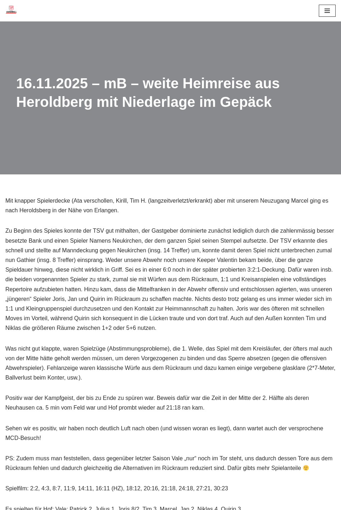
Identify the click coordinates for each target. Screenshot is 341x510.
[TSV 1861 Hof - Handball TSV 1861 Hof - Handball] (11, 10)
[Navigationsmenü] (327, 11)
